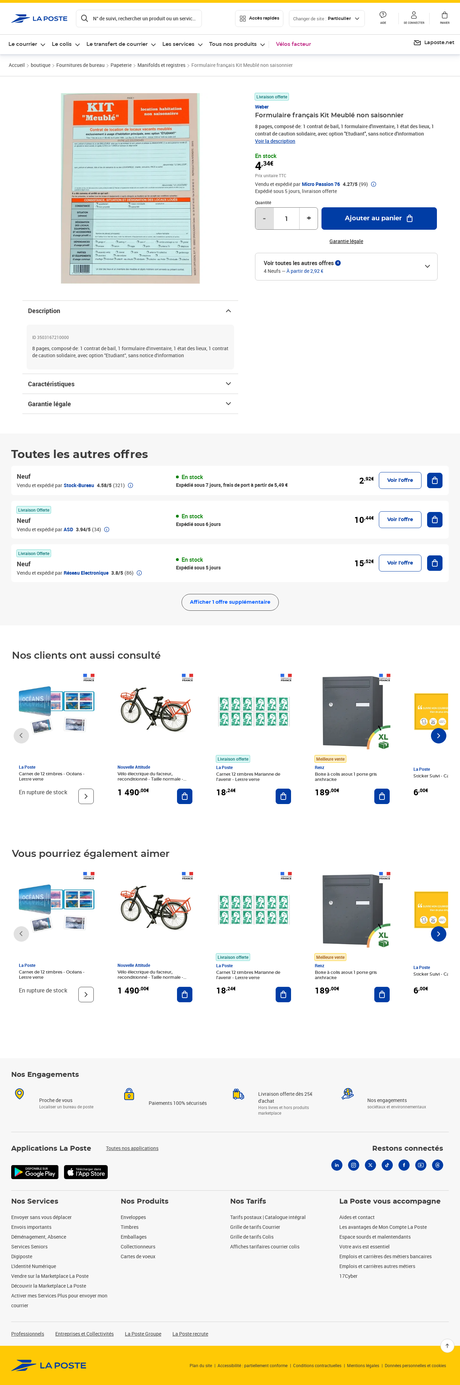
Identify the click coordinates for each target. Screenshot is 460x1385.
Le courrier (22, 44)
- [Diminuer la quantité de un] (264, 218)
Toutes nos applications (132, 1148)
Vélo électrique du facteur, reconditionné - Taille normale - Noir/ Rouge (150, 779)
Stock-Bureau (79, 485)
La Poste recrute (190, 1333)
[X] (370, 1165)
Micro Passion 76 (321, 184)
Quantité (263, 202)
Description (130, 310)
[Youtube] (420, 1165)
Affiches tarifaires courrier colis (264, 1246)
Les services (178, 44)
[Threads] (437, 1165)
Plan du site (201, 1365)
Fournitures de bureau (80, 65)
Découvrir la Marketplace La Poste (48, 1285)
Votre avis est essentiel (364, 1246)
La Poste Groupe (143, 1333)
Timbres (130, 1227)
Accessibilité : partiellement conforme (253, 1365)
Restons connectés (407, 1148)
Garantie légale (130, 404)
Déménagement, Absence (38, 1236)
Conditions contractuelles (317, 1365)
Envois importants (31, 1227)
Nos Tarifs (248, 1201)
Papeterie (121, 65)
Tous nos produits (233, 44)
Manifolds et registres (161, 65)
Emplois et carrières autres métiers (377, 1266)
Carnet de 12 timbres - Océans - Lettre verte (52, 776)
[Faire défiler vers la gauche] (21, 735)
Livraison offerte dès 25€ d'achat (285, 1097)
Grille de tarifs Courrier (255, 1227)
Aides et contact (357, 1217)
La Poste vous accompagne (390, 1201)
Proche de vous (55, 1100)
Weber (262, 106)
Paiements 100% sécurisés (178, 1103)
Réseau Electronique (86, 572)
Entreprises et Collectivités (84, 1333)
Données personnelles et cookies (415, 1365)
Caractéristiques (130, 384)
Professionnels (27, 1333)
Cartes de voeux (138, 1256)
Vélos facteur (293, 44)
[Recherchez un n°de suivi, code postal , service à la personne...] (139, 18)
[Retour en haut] (447, 1346)
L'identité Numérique (33, 1266)
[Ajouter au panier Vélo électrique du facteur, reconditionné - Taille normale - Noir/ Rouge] (184, 796)
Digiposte (21, 1256)
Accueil (17, 65)
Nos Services (34, 1201)
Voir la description (275, 141)
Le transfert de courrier (117, 44)
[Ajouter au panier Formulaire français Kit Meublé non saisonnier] (379, 218)
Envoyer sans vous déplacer (41, 1217)
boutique (40, 65)
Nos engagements (387, 1100)
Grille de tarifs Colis (252, 1236)
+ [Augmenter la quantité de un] (308, 218)
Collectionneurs (138, 1246)
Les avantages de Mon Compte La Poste (383, 1227)
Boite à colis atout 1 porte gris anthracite (346, 777)
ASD (68, 529)
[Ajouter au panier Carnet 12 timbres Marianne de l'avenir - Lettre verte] (283, 796)
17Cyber (348, 1276)
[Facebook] (404, 1165)
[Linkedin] (336, 1165)
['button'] (39, 18)
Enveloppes (133, 1217)
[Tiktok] (387, 1165)
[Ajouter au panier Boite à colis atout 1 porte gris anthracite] (382, 796)
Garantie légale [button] (346, 241)
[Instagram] (353, 1165)
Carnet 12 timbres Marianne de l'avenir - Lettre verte (248, 777)
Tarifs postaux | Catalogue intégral (268, 1217)
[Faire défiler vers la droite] (438, 735)
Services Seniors (29, 1246)
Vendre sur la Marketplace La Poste (50, 1276)
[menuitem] (433, 43)
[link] (48, 1365)
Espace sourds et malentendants (375, 1236)
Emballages (134, 1236)
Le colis (62, 44)
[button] (413, 18)
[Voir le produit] (86, 796)
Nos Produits (145, 1201)
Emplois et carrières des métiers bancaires (385, 1256)
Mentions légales (363, 1365)
